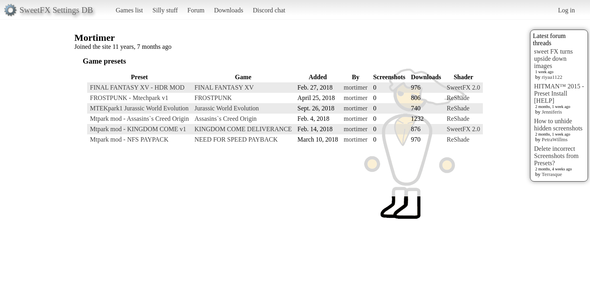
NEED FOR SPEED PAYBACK (236, 139)
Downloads (228, 10)
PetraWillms (554, 139)
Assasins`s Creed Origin (226, 118)
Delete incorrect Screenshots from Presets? (556, 155)
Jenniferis (552, 112)
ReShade (458, 97)
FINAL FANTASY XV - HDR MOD (137, 87)
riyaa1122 (552, 77)
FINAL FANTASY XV (224, 87)
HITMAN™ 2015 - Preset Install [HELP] (559, 93)
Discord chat (269, 10)
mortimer (356, 87)
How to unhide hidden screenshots (558, 125)
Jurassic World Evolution (227, 108)
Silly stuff (165, 10)
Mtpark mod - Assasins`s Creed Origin (139, 118)
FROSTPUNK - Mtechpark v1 (129, 97)
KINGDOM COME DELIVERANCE (243, 129)
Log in (566, 10)
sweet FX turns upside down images (553, 58)
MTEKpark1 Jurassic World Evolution (139, 108)
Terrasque (552, 174)
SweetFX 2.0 (463, 87)
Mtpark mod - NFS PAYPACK (129, 139)
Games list (129, 10)
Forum (196, 10)
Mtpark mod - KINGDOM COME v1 (138, 129)
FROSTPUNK (213, 97)
